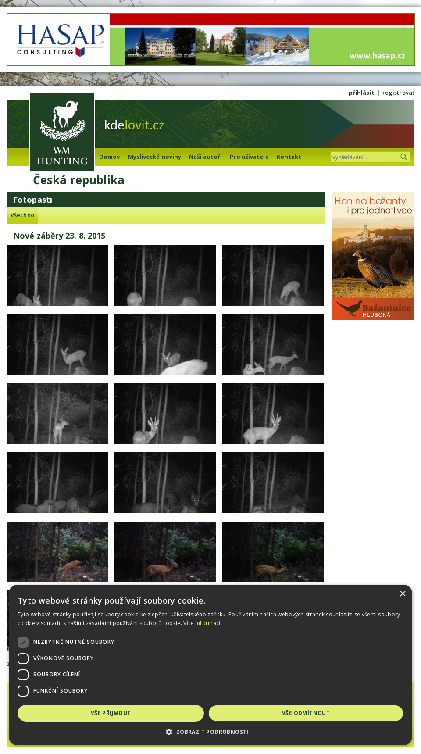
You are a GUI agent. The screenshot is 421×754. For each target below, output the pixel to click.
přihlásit (362, 92)
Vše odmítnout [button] (306, 713)
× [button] (402, 594)
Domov (109, 157)
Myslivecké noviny (155, 157)
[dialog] (210, 665)
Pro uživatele (249, 157)
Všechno (22, 215)
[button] (210, 731)
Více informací (201, 623)
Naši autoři (205, 157)
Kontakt (289, 157)
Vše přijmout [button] (111, 713)
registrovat (398, 92)
